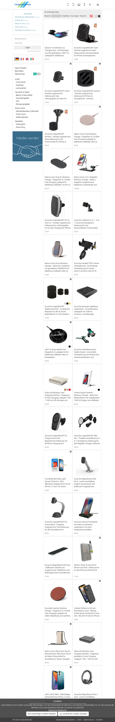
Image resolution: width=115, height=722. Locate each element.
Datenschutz (89, 720)
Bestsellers (19, 71)
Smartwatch (20, 124)
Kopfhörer (19, 85)
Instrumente (20, 82)
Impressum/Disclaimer (65, 720)
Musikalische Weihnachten (27, 17)
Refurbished (28, 74)
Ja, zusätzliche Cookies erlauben (73, 714)
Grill (17, 101)
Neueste (47, 16)
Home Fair (21, 27)
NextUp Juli (21, 20)
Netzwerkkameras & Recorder (26, 111)
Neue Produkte (20, 68)
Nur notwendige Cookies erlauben (42, 714)
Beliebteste (56, 16)
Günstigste (75, 16)
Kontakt (99, 720)
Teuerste (83, 16)
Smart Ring (20, 127)
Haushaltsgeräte (22, 98)
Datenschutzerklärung (57, 710)
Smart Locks (20, 114)
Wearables (19, 121)
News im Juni (22, 23)
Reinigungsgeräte (22, 104)
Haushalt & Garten (22, 92)
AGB (79, 720)
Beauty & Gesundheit (23, 95)
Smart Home (20, 108)
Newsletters (28, 14)
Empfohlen (66, 16)
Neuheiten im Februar (25, 30)
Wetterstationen (21, 117)
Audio (17, 79)
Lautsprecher (20, 88)
